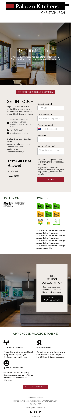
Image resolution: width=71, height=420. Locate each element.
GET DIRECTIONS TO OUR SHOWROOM (35, 92)
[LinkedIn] (40, 412)
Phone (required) (50, 127)
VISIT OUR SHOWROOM (35, 386)
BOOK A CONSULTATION (52, 298)
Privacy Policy (35, 416)
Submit (51, 179)
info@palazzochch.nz (19, 133)
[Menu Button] (67, 4)
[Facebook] (35, 412)
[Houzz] (31, 412)
